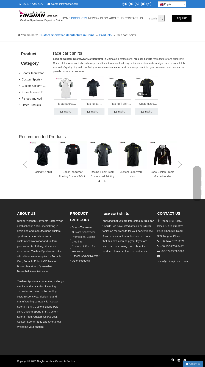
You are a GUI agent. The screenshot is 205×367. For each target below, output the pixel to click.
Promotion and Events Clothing (35, 92)
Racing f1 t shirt (43, 171)
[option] (43, 157)
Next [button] (180, 164)
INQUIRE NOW (181, 19)
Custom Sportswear (34, 79)
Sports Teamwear (33, 73)
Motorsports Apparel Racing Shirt (65, 104)
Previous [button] (25, 164)
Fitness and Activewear (35, 98)
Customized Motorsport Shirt (147, 104)
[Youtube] (142, 4)
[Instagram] (148, 3)
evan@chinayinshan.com (173, 261)
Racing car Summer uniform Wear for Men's (92, 104)
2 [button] (105, 181)
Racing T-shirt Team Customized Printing (119, 104)
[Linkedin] (130, 4)
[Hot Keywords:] (161, 18)
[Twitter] (136, 4)
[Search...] (152, 18)
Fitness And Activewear (85, 255)
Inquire (65, 112)
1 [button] (100, 181)
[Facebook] (124, 4)
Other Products (31, 104)
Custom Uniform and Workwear (35, 85)
